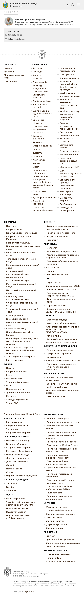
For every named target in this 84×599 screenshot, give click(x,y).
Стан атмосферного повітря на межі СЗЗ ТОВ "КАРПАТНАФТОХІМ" (62, 330)
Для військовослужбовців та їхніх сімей (70, 174)
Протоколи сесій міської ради (62, 445)
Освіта (36, 149)
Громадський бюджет (17, 508)
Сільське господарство (40, 124)
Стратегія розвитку (70, 78)
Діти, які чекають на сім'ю (59, 350)
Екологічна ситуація (56, 320)
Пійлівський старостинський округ (21, 291)
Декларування (67, 74)
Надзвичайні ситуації (40, 106)
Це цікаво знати (54, 357)
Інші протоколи (54, 493)
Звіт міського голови (66, 146)
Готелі (9, 385)
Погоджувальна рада (17, 454)
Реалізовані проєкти (57, 229)
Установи (11, 490)
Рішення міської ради (57, 418)
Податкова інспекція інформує (43, 208)
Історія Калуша (14, 229)
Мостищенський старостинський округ (18, 279)
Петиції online (53, 558)
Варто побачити (14, 378)
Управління (12, 483)
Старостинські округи (40, 192)
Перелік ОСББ (53, 282)
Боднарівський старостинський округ (23, 247)
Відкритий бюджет (16, 512)
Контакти (11, 396)
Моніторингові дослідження (61, 323)
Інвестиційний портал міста (60, 233)
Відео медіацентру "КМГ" (14, 76)
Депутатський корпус (17, 458)
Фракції (10, 465)
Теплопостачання (69, 155)
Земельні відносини (38, 137)
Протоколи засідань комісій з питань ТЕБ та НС (62, 450)
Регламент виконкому (17, 441)
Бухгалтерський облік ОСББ (61, 289)
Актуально (38, 68)
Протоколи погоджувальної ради (61, 469)
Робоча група (53, 336)
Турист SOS (12, 403)
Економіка (38, 120)
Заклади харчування (17, 400)
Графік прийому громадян (60, 539)
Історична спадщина (17, 371)
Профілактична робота (58, 353)
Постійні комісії (14, 469)
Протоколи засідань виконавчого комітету (57, 456)
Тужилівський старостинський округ (22, 310)
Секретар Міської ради (18, 433)
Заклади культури (55, 521)
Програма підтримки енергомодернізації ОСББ (60, 294)
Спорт (36, 167)
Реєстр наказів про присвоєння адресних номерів (63, 256)
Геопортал (51, 248)
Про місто (11, 226)
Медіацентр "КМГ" (69, 167)
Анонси (37, 75)
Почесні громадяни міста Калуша (19, 333)
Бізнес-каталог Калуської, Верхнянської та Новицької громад (20, 350)
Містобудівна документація (61, 251)
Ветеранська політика (66, 140)
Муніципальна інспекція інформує (70, 94)
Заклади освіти (54, 517)
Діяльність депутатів (17, 462)
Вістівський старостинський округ (21, 254)
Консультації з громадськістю (67, 69)
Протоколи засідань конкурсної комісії (57, 462)
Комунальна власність (39, 131)
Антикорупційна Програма (20, 356)
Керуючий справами (17, 426)
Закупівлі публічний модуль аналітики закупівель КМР (20, 503)
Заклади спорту (54, 528)
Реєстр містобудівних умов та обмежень (62, 262)
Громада (37, 72)
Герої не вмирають (70, 151)
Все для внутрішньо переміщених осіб (69, 126)
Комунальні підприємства (60, 510)
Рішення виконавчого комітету (62, 422)
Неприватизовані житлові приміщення (59, 378)
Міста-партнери (14, 360)
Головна (7, 12)
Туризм (37, 163)
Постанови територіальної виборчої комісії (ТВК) (60, 487)
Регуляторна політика (57, 236)
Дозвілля (37, 153)
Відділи (10, 487)
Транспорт (38, 142)
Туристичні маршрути (17, 382)
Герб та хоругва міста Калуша (21, 233)
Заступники (12, 429)
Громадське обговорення (67, 209)
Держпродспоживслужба (43, 197)
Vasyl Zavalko (29, 592)
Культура (37, 156)
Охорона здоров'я (43, 146)
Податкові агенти (15, 389)
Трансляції (9, 72)
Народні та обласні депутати (21, 476)
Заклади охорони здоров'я (60, 514)
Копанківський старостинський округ (22, 266)
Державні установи (56, 524)
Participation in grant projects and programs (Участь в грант (43, 183)
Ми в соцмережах (55, 546)
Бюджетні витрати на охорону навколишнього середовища (62, 340)
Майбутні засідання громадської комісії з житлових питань (63, 390)
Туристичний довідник (18, 392)
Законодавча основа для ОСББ (63, 286)
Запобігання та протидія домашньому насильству (68, 184)
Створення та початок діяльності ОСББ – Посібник (61, 310)
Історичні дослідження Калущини (18, 237)
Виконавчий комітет (17, 444)
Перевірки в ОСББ (56, 305)
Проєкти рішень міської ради (61, 432)
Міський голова (14, 422)
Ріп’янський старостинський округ (21, 285)
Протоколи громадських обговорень (59, 475)
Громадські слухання (17, 319)
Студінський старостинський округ (21, 304)
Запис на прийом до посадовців (63, 543)
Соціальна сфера (42, 101)
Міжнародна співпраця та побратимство (40, 173)
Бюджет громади (15, 498)
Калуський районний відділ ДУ (68, 161)
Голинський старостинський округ (21, 260)
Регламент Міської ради (19, 451)
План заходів (40, 82)
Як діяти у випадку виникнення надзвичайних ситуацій (69, 115)
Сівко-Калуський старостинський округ (18, 297)
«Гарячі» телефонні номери (60, 561)
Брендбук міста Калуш (18, 243)
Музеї (9, 375)
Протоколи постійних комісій (61, 442)
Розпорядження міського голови (60, 427)
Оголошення (10, 81)
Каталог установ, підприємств (62, 226)
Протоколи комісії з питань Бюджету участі (60, 481)
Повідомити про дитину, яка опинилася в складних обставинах (61, 367)
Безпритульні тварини (67, 199)
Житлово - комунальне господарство (40, 89)
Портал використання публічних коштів (18, 516)
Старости (11, 472)
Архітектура (39, 160)
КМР (16, 12)
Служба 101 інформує (38, 202)
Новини (8, 68)
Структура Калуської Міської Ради (22, 414)
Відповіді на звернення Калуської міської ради (69, 103)
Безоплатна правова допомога (70, 133)
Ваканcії (37, 79)
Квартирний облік (55, 396)
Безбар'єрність (68, 204)
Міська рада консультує (66, 193)
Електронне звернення (58, 554)
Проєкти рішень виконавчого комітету (61, 436)
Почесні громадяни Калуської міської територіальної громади (22, 341)
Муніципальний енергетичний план (22, 323)
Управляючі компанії (39, 96)
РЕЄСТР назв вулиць (57, 274)
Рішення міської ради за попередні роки (59, 497)
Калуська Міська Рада (23, 4)
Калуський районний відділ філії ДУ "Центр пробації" (68, 85)
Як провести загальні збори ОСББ (61, 300)
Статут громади (14, 315)
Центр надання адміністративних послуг (42, 114)
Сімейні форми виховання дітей (63, 360)
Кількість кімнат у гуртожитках (62, 384)
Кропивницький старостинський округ (18, 272)
